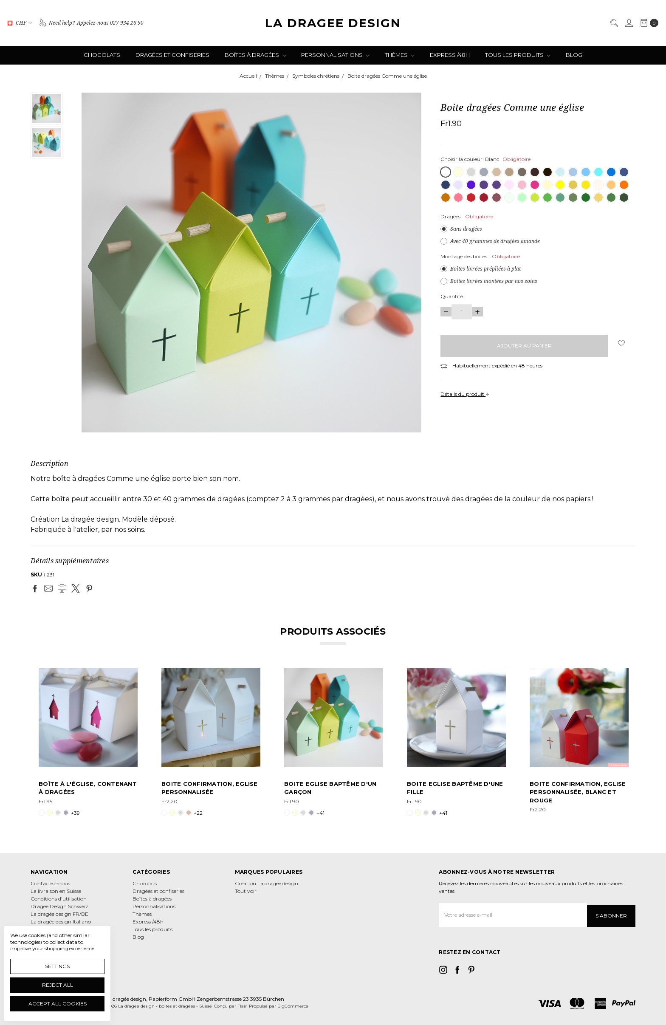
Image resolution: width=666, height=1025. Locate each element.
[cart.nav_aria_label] (647, 23)
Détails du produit (465, 394)
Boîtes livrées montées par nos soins (493, 281)
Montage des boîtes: (480, 256)
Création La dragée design (266, 883)
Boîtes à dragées (255, 54)
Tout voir (246, 891)
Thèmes (400, 54)
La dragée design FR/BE (59, 914)
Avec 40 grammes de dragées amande (495, 241)
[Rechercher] (614, 23)
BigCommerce (292, 1004)
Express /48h (450, 54)
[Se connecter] (628, 23)
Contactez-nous (50, 883)
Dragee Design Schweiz (59, 906)
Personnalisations (335, 54)
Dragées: (466, 216)
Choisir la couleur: (485, 159)
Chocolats (102, 54)
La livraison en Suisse (56, 891)
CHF (20, 22)
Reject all (57, 985)
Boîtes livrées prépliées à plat (485, 268)
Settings (57, 966)
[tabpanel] (88, 742)
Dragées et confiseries (172, 54)
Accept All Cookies (57, 1003)
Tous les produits (517, 54)
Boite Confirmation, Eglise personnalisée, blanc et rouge (578, 792)
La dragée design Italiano (61, 921)
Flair (242, 1004)
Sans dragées (466, 228)
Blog (574, 54)
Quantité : (453, 296)
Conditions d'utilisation (59, 898)
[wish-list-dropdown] (621, 343)
